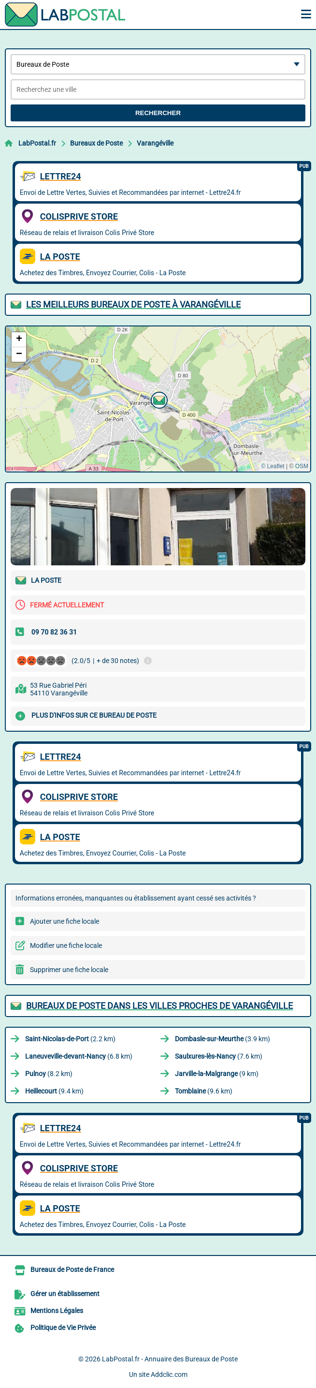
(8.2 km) (48, 1074)
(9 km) (217, 1074)
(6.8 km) (78, 1056)
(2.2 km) (70, 1039)
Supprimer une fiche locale (69, 970)
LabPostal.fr (37, 143)
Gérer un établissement (65, 1294)
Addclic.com (169, 1374)
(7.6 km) (218, 1056)
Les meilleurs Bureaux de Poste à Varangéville (133, 304)
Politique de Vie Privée (63, 1327)
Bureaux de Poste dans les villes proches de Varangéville (159, 1006)
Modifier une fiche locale (66, 945)
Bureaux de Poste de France (72, 1269)
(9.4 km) (54, 1091)
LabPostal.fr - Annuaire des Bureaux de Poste (170, 1359)
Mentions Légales (56, 1310)
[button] (158, 399)
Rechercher (158, 113)
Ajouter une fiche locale (64, 921)
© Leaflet (272, 466)
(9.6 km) (203, 1091)
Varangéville (155, 143)
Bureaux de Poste (96, 143)
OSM (301, 466)
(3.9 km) (222, 1039)
